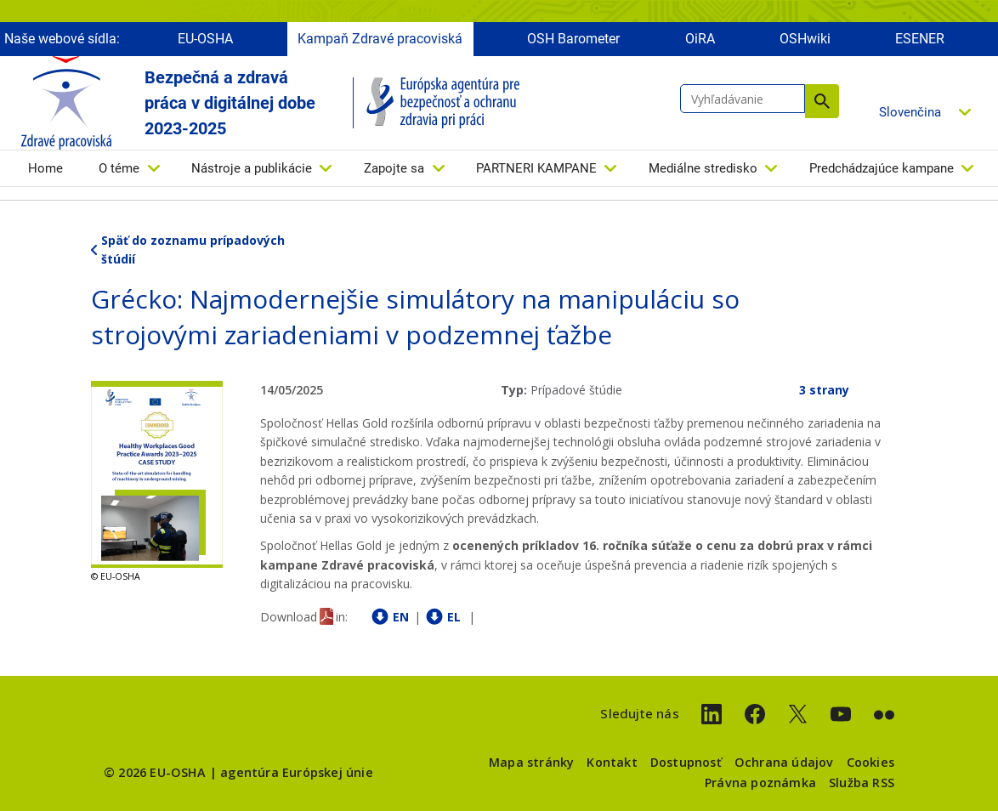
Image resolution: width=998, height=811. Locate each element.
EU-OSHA (205, 40)
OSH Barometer (573, 40)
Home (45, 170)
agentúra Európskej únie (296, 772)
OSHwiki (805, 40)
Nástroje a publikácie (251, 170)
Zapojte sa (394, 170)
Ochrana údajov (784, 762)
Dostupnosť (686, 762)
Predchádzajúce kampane (881, 170)
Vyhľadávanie (822, 103)
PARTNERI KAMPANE (536, 170)
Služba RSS (861, 782)
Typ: (514, 390)
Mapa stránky (531, 762)
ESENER (919, 40)
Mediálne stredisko (703, 170)
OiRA (700, 40)
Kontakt (612, 762)
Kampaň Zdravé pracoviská (380, 40)
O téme (119, 170)
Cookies (870, 762)
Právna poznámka (760, 782)
